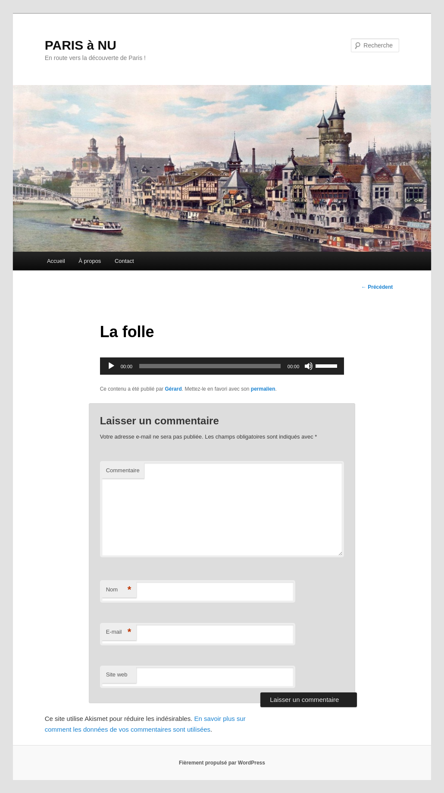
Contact (124, 261)
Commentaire (123, 470)
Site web (117, 674)
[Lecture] (111, 366)
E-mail (118, 632)
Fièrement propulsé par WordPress (222, 763)
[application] (222, 366)
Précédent (377, 287)
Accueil (56, 261)
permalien (263, 389)
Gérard (173, 389)
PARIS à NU (80, 45)
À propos (89, 261)
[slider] (210, 366)
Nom (118, 590)
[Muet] (308, 366)
